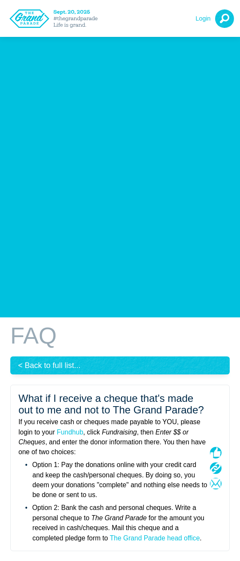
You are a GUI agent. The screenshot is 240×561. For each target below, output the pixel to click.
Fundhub (70, 432)
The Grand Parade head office (155, 538)
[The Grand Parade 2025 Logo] (55, 18)
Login (202, 18)
